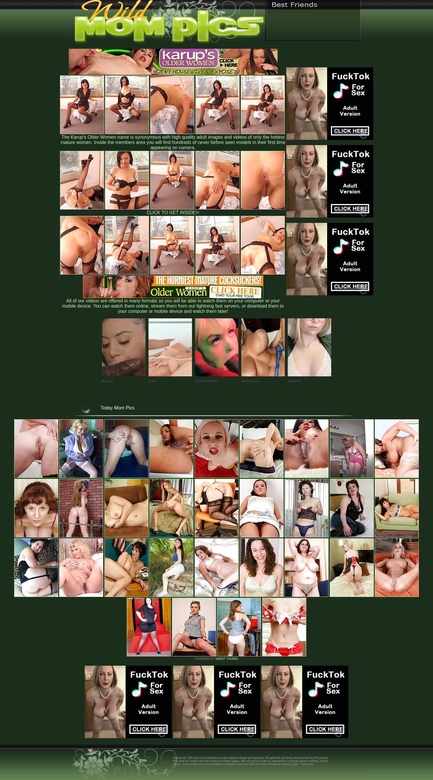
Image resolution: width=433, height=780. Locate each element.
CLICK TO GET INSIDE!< (173, 212)
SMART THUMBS (226, 658)
